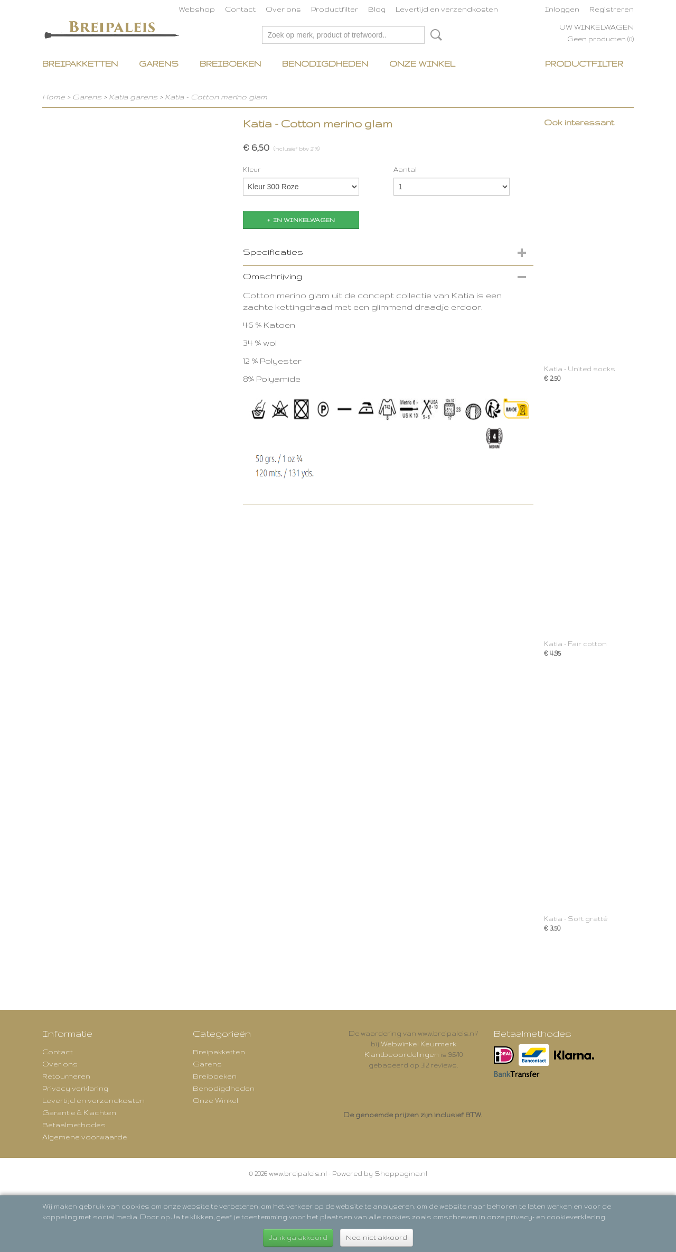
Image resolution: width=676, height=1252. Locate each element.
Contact (240, 9)
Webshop (197, 9)
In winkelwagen (304, 220)
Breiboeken (230, 63)
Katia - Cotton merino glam (216, 97)
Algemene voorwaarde (84, 1136)
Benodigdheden (325, 63)
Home (53, 97)
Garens (159, 63)
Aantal (405, 169)
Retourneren (66, 1076)
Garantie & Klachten (79, 1112)
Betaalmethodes (74, 1124)
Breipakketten (80, 63)
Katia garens (134, 97)
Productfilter (334, 9)
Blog (377, 9)
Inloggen (562, 9)
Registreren (611, 9)
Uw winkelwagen (596, 27)
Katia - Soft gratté (575, 918)
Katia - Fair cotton (575, 643)
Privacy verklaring (75, 1088)
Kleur (252, 169)
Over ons (283, 9)
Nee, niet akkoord (376, 1237)
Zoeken (434, 35)
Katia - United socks (579, 368)
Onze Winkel (422, 63)
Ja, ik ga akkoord (298, 1237)
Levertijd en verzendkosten (447, 9)
